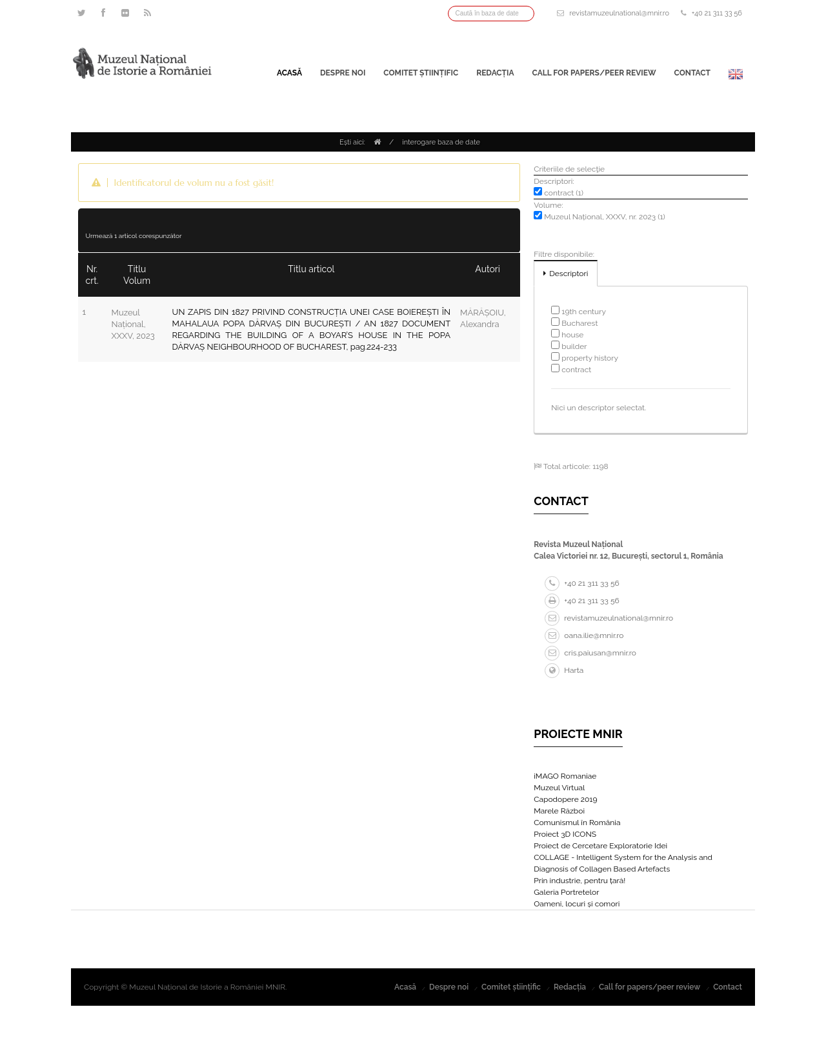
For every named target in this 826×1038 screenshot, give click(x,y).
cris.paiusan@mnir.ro (590, 652)
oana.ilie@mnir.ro (584, 635)
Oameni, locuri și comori (577, 903)
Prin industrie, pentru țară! (579, 880)
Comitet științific (420, 72)
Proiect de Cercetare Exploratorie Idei (600, 845)
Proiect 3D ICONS (565, 834)
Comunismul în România (577, 822)
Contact (692, 72)
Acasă (289, 72)
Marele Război (559, 810)
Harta (564, 670)
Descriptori (568, 273)
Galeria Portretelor (566, 892)
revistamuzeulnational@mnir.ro (619, 13)
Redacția (495, 72)
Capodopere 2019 (565, 799)
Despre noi (342, 72)
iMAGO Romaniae (565, 776)
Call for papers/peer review (594, 72)
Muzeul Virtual (559, 787)
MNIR (275, 987)
